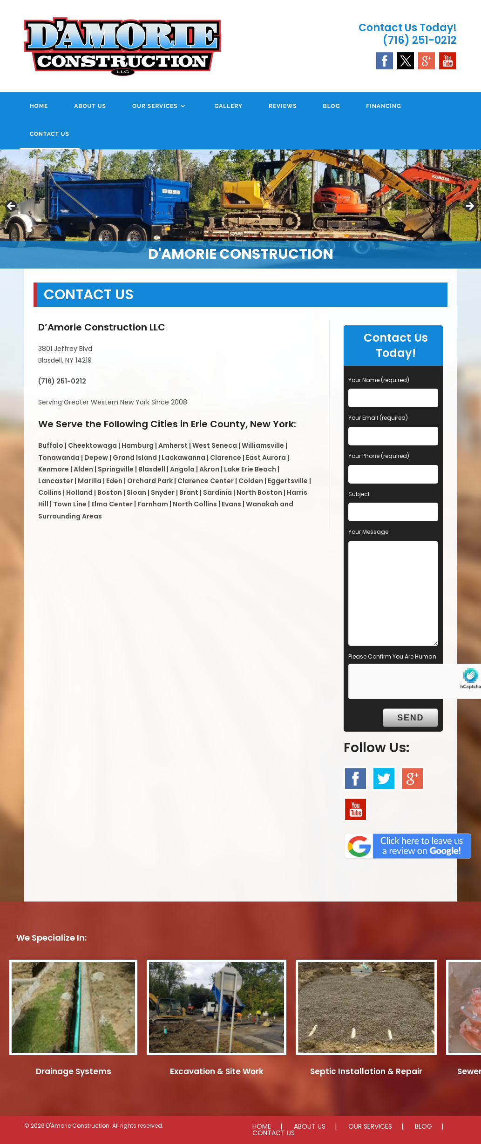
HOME (261, 1126)
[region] (240, 209)
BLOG (423, 1126)
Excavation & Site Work (217, 1071)
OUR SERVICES (370, 1126)
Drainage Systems (73, 1071)
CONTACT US (273, 1132)
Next (469, 207)
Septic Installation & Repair (366, 1071)
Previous (12, 207)
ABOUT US (309, 1126)
